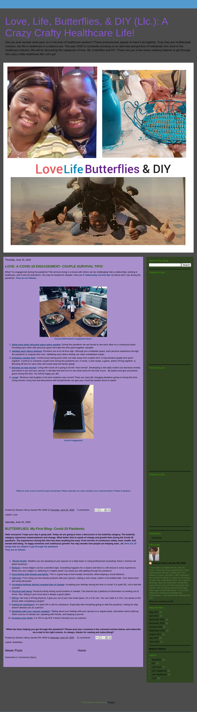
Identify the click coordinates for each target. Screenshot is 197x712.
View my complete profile (161, 601)
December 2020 (157, 619)
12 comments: (84, 637)
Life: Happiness (159, 670)
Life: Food (156, 667)
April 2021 (154, 616)
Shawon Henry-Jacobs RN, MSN (169, 563)
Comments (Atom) (27, 657)
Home (82, 650)
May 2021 (154, 612)
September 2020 (157, 630)
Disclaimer (157, 538)
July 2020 (153, 638)
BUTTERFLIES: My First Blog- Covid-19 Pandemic (45, 529)
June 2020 (154, 641)
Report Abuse (157, 648)
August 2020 (155, 634)
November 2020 (157, 623)
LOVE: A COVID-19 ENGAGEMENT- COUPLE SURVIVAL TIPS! (54, 266)
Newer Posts (13, 650)
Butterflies (18, 642)
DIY (153, 663)
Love (15, 514)
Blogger (111, 702)
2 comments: (83, 510)
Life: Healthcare (159, 674)
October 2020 (155, 627)
